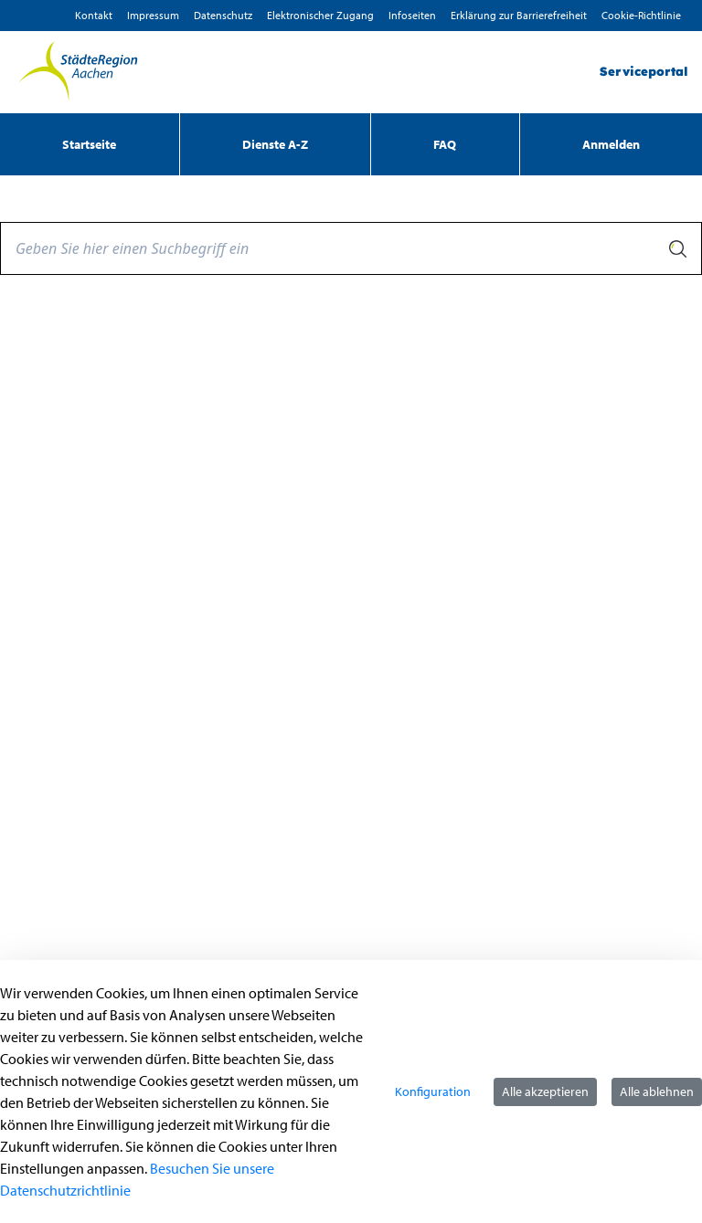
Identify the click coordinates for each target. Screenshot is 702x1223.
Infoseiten (412, 15)
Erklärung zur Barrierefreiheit (519, 15)
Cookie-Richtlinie (641, 15)
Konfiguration (433, 1091)
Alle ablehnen (657, 1091)
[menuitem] (89, 144)
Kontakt (93, 15)
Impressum (153, 15)
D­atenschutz (223, 15)
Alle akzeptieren (545, 1091)
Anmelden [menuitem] (611, 144)
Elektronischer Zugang (320, 15)
